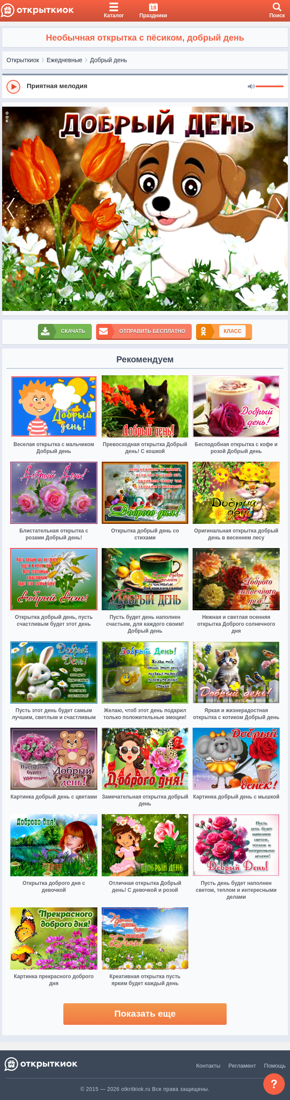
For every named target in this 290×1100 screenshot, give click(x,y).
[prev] (10, 209)
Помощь (275, 1065)
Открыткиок (22, 60)
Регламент (242, 1065)
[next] (279, 209)
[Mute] (251, 86)
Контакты (208, 1065)
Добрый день (108, 60)
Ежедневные (64, 60)
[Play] (13, 87)
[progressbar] (270, 87)
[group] (145, 86)
